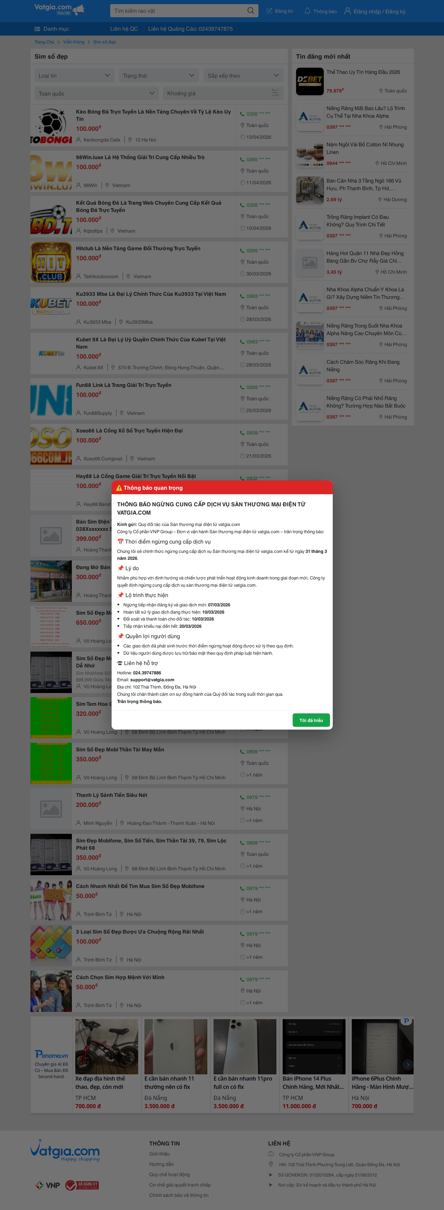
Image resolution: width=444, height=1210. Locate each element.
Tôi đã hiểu (311, 720)
